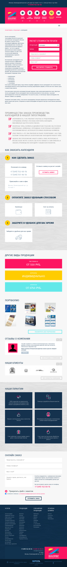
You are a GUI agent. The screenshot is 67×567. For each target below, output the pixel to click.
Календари (22, 522)
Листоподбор (8, 533)
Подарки (36, 520)
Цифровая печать (9, 515)
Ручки (35, 518)
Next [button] (60, 339)
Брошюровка (8, 518)
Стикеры (21, 532)
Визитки (21, 513)
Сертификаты (22, 535)
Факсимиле (51, 518)
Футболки (36, 513)
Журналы (21, 528)
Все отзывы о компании (51, 358)
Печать (35, 522)
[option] (33, 348)
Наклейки (21, 517)
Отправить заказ (33, 498)
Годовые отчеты (23, 538)
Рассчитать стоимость (44, 67)
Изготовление (37, 525)
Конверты (21, 520)
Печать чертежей (9, 535)
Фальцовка (8, 532)
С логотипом (37, 523)
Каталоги (21, 527)
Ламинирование (9, 525)
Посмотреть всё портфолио (45, 332)
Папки (20, 533)
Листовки (21, 518)
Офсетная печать (9, 517)
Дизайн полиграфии (10, 523)
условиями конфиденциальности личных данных (32, 493)
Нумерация (8, 528)
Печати (50, 513)
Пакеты (35, 517)
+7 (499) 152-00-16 (35, 5)
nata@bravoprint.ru (38, 550)
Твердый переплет (10, 520)
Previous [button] (57, 339)
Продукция (33, 45)
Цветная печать (9, 527)
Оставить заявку (48, 172)
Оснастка (50, 515)
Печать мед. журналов (11, 543)
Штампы (50, 517)
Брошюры (21, 525)
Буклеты (21, 523)
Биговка (7, 530)
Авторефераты (23, 537)
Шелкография (8, 513)
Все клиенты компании (51, 378)
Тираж (31, 49)
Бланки (21, 515)
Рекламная (36, 527)
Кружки (35, 515)
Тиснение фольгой (10, 522)
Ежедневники (22, 530)
